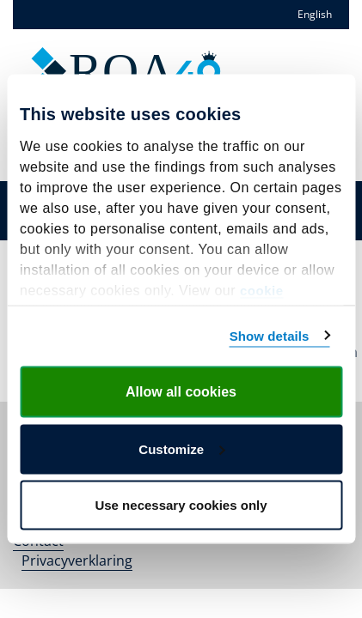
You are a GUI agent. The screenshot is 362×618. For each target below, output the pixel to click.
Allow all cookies (181, 392)
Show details (270, 335)
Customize (181, 448)
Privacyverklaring (76, 560)
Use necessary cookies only (181, 505)
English (315, 14)
